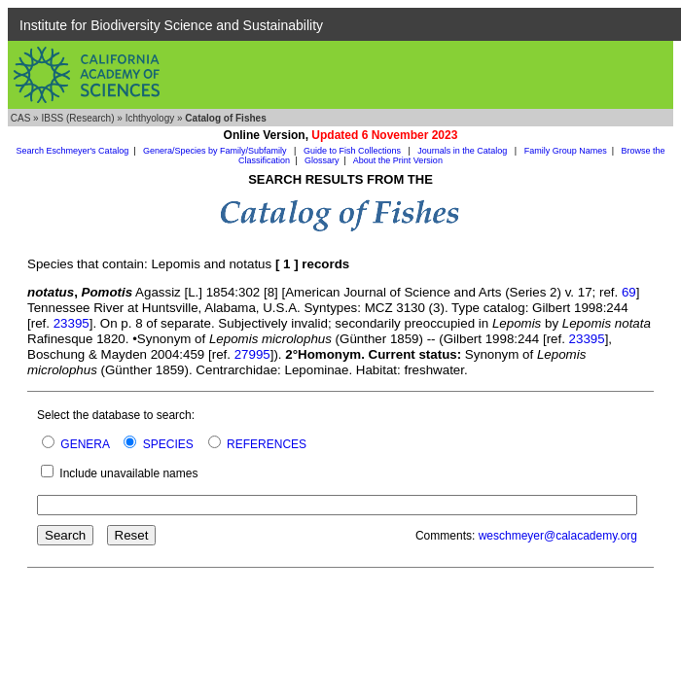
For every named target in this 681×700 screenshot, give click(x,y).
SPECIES (168, 444)
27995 (252, 354)
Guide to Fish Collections (354, 151)
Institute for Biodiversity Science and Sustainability (171, 25)
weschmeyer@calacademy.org (558, 535)
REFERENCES (266, 444)
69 (629, 292)
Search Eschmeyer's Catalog (72, 151)
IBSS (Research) (77, 118)
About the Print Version (398, 160)
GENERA (84, 444)
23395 (72, 323)
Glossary (322, 160)
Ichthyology (150, 118)
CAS (21, 118)
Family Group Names (565, 151)
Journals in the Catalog (463, 151)
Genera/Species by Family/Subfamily (216, 151)
